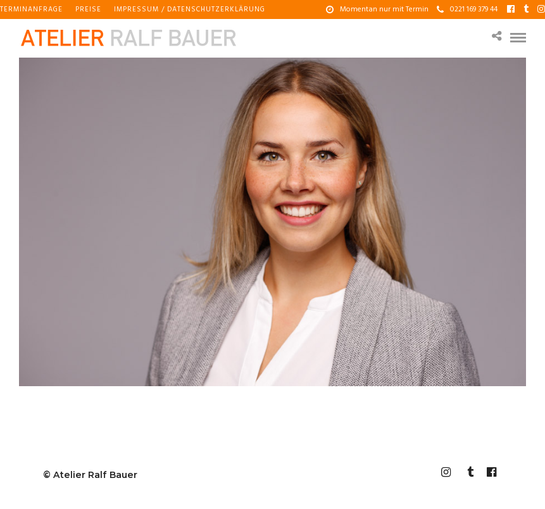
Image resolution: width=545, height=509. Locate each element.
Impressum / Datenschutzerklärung (189, 9)
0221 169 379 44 (467, 9)
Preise (88, 9)
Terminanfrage (31, 9)
